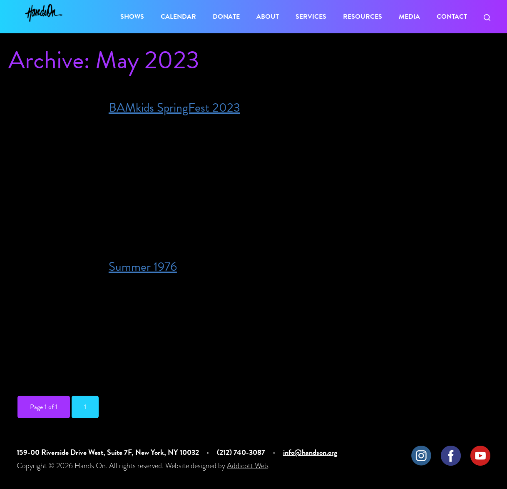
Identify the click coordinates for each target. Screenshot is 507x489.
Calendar (178, 17)
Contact (452, 17)
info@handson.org (310, 452)
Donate (226, 17)
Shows (132, 17)
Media (409, 17)
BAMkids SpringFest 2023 (174, 107)
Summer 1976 (143, 266)
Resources (362, 17)
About (267, 17)
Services (311, 17)
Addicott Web (247, 465)
